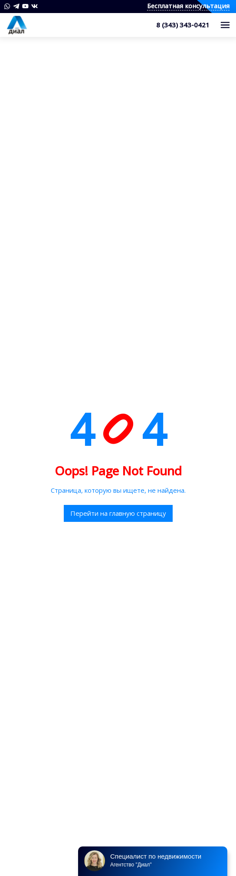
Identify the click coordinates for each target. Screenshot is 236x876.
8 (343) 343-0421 (183, 24)
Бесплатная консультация (188, 6)
